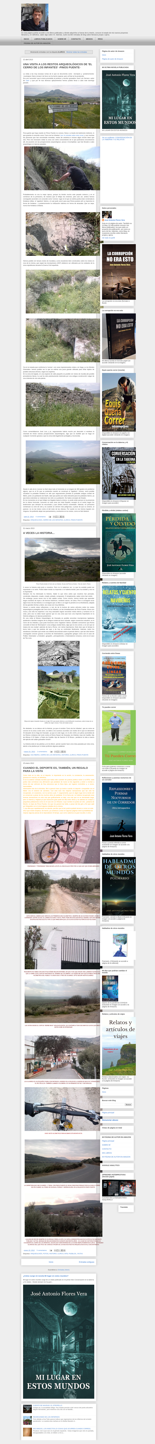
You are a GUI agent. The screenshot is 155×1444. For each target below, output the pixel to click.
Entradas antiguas (86, 1262)
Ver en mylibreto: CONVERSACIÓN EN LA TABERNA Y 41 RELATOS (117, 138)
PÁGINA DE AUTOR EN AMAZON (37, 43)
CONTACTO (76, 39)
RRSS (100, 39)
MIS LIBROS (107, 1153)
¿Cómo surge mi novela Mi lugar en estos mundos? (45, 1276)
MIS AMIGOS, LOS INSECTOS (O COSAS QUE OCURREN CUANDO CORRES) (61, 1429)
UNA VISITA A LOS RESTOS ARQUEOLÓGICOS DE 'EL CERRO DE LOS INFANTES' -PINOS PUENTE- (57, 66)
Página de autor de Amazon (112, 59)
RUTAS (80, 1254)
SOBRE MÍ (62, 39)
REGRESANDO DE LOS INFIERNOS (46, 1417)
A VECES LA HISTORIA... (39, 532)
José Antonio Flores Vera (114, 220)
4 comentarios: (41, 517)
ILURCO (67, 520)
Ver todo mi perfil (108, 238)
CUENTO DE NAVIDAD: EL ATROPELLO (47, 1405)
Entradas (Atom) (63, 1270)
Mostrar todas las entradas (76, 52)
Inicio (51, 1262)
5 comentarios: (42, 1250)
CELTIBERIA (35, 755)
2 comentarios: (42, 752)
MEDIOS (89, 39)
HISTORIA (65, 755)
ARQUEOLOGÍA (36, 520)
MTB (66, 1254)
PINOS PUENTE (77, 520)
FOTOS (45, 1254)
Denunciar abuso (110, 1120)
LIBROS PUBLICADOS (43, 39)
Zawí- (27, 80)
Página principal (108, 1113)
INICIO (26, 39)
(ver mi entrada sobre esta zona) (71, 135)
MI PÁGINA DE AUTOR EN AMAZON (116, 1157)
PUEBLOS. (73, 1254)
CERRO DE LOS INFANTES (53, 520)
